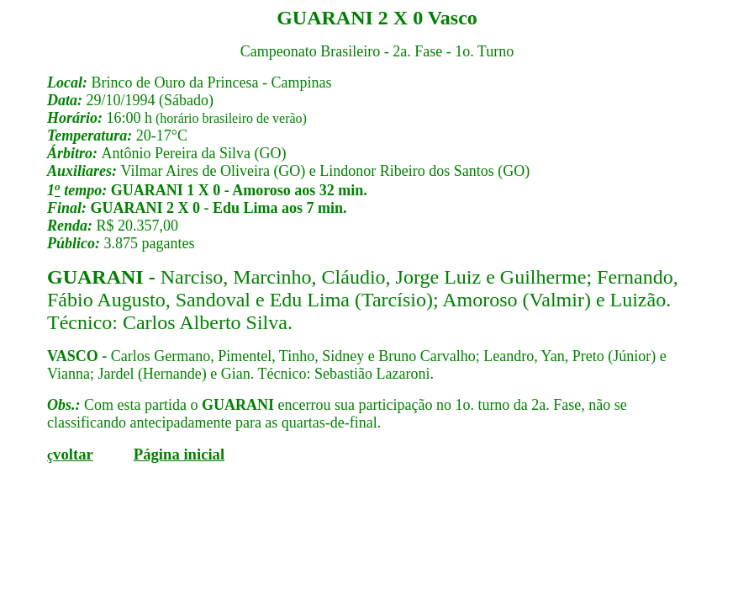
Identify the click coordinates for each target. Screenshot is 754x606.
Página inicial (179, 454)
